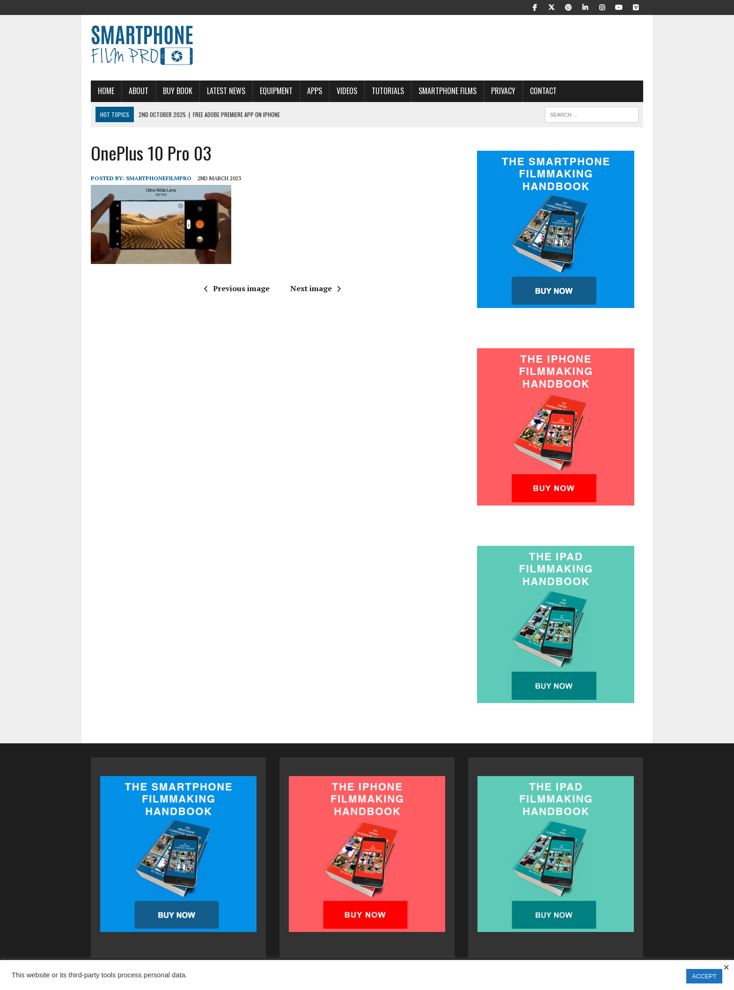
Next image (315, 288)
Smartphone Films (447, 90)
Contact (543, 90)
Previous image (237, 288)
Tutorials (388, 90)
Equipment (276, 90)
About (138, 90)
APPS (314, 90)
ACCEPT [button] (704, 976)
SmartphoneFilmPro (158, 178)
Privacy (503, 90)
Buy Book (177, 90)
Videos (347, 90)
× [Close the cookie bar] (726, 967)
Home (106, 90)
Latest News (226, 90)
